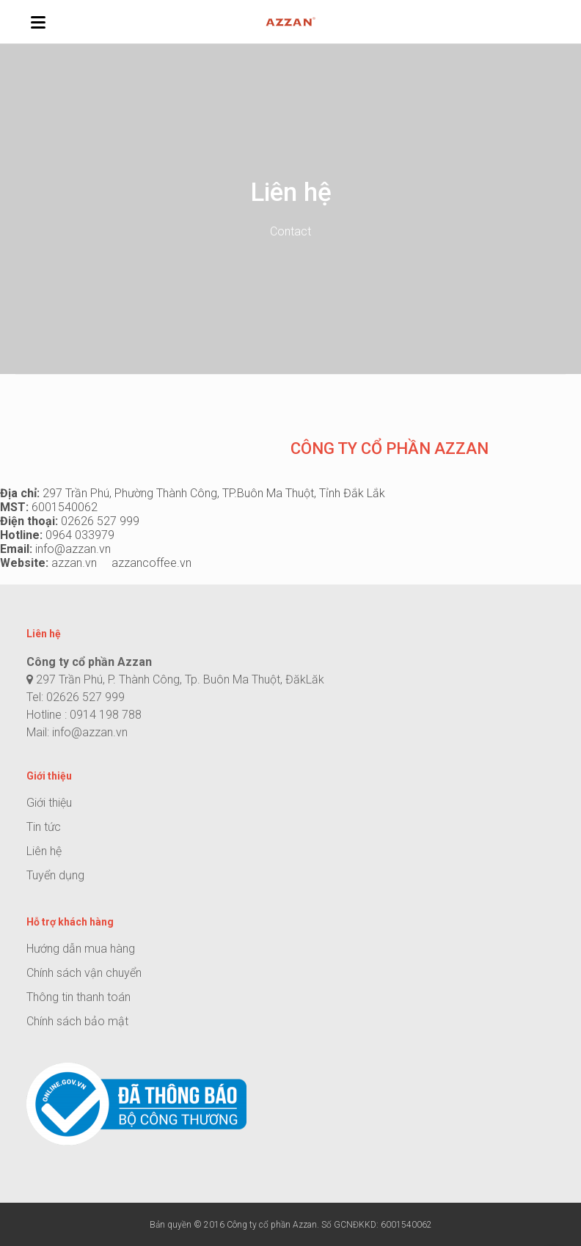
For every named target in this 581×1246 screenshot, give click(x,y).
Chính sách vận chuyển (84, 973)
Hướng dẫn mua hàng (80, 949)
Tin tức (43, 827)
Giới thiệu (49, 803)
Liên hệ (44, 851)
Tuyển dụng (55, 875)
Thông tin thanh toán (78, 997)
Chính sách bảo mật (77, 1021)
